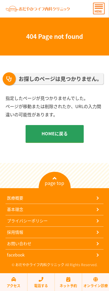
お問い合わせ (19, 243)
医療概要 (15, 198)
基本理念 (15, 209)
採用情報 (15, 232)
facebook (16, 255)
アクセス (13, 282)
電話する (41, 282)
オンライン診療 (95, 282)
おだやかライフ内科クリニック (39, 264)
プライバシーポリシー (27, 221)
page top (54, 181)
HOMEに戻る (55, 133)
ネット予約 (68, 282)
